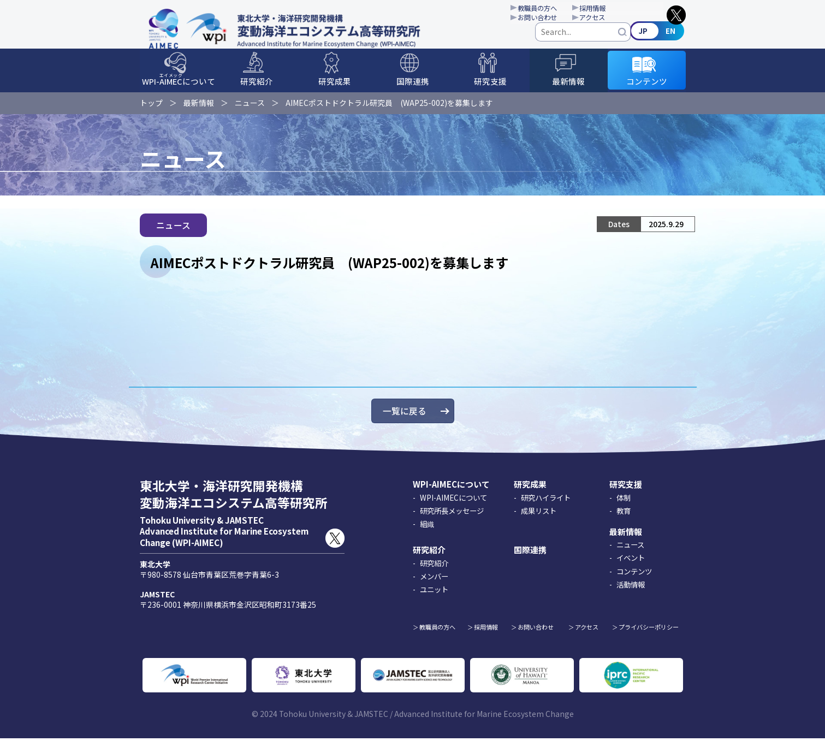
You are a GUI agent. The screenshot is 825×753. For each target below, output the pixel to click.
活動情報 (630, 599)
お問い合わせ (552, 20)
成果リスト (538, 525)
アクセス (617, 20)
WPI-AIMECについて (451, 499)
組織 (427, 538)
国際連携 (412, 91)
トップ (151, 111)
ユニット (434, 604)
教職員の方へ (552, 9)
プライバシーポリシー (649, 642)
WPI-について (178, 90)
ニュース (250, 111)
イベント (630, 572)
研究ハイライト (546, 512)
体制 (623, 512)
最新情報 (568, 91)
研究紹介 (256, 91)
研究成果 (334, 91)
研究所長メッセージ (452, 525)
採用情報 (617, 9)
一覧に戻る (404, 425)
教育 (623, 525)
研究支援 (490, 91)
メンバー (434, 590)
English (658, 39)
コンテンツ (646, 91)
